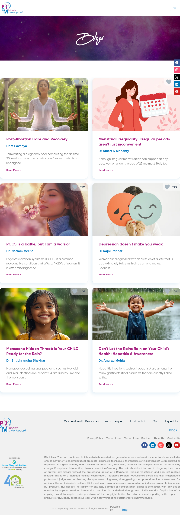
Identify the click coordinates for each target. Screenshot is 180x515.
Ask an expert (112, 421)
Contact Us (173, 438)
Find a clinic (137, 421)
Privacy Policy (95, 438)
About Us (159, 438)
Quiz (155, 421)
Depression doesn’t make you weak (131, 244)
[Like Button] (76, 81)
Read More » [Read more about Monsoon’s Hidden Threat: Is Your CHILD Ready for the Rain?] (13, 384)
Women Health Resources (79, 421)
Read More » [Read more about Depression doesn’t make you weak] (106, 274)
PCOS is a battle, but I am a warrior (38, 244)
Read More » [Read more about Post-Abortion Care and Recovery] (13, 170)
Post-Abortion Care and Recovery (37, 139)
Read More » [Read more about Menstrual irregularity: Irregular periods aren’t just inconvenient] (106, 170)
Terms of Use (113, 438)
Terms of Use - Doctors (137, 438)
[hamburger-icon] (174, 8)
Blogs (172, 430)
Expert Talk (172, 421)
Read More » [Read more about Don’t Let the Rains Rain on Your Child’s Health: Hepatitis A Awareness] (106, 384)
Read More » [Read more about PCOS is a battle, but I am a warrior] (13, 274)
